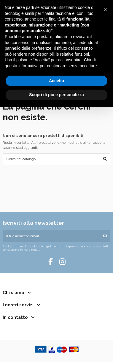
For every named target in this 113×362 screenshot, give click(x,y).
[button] (105, 9)
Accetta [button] (56, 80)
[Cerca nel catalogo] (105, 159)
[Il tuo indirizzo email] (51, 236)
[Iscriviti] (105, 236)
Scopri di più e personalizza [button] (56, 94)
